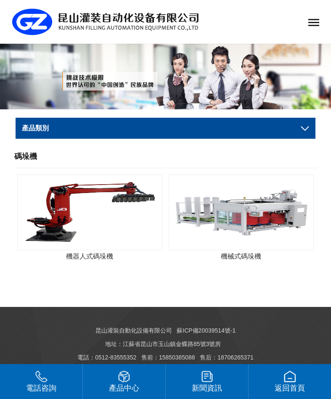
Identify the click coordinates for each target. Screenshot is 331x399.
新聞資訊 (207, 381)
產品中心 (124, 381)
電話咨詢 (41, 381)
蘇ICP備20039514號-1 (206, 330)
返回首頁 (290, 381)
